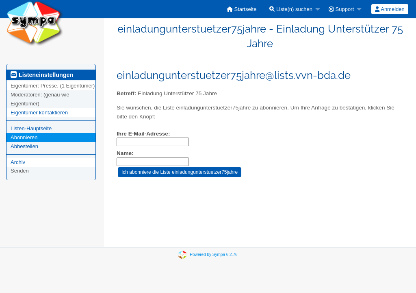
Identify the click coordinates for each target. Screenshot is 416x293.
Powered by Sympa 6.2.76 (213, 254)
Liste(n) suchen (290, 9)
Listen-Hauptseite (31, 128)
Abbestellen (24, 146)
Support (341, 9)
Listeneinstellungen (42, 75)
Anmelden (389, 9)
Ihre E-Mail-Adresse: (143, 134)
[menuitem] (241, 9)
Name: (125, 153)
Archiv (18, 162)
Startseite (242, 9)
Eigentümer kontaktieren (39, 112)
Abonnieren (24, 137)
